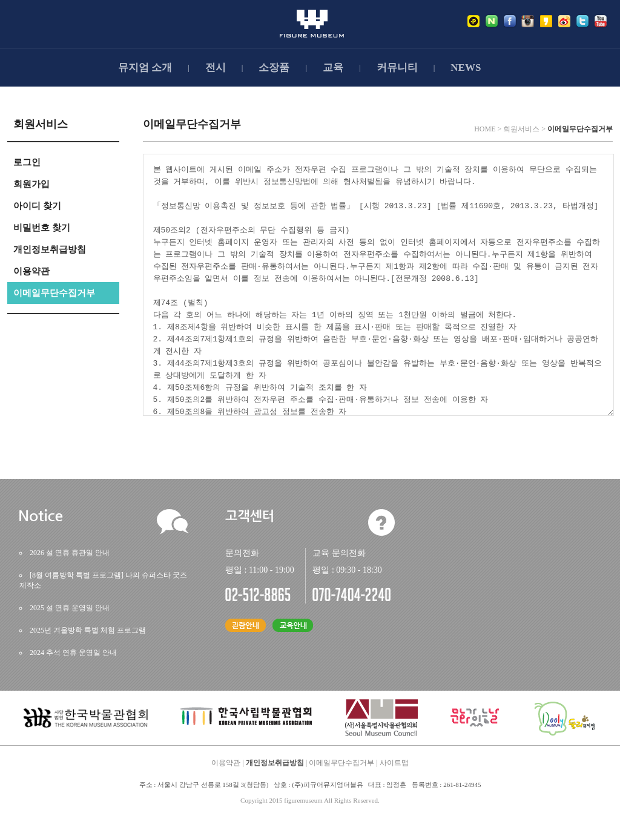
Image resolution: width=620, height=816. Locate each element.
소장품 (274, 67)
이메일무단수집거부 (54, 293)
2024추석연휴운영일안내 (73, 652)
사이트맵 (394, 762)
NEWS (465, 67)
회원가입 (31, 184)
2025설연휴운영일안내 (70, 608)
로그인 (27, 162)
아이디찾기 (37, 206)
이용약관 (31, 271)
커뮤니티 (397, 67)
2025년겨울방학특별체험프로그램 (88, 630)
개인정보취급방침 (49, 249)
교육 (333, 67)
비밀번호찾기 (41, 227)
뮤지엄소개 (145, 67)
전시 (215, 67)
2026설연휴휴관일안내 (70, 552)
